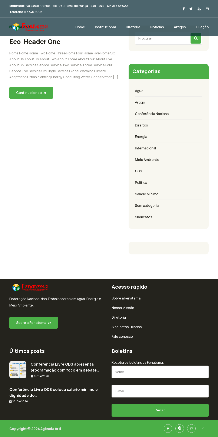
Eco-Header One (34, 41)
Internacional (145, 148)
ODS (138, 171)
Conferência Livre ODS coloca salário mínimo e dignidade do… (53, 392)
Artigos (180, 27)
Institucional (105, 27)
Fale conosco (122, 336)
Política (141, 182)
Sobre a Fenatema (126, 298)
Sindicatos (143, 217)
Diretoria (133, 27)
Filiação (202, 27)
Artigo (140, 102)
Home (80, 27)
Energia (141, 136)
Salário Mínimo (146, 194)
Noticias (157, 27)
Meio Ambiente (147, 159)
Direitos (141, 125)
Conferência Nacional (152, 113)
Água (139, 90)
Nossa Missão (123, 307)
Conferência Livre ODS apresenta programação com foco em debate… (65, 367)
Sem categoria (147, 205)
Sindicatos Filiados (127, 327)
